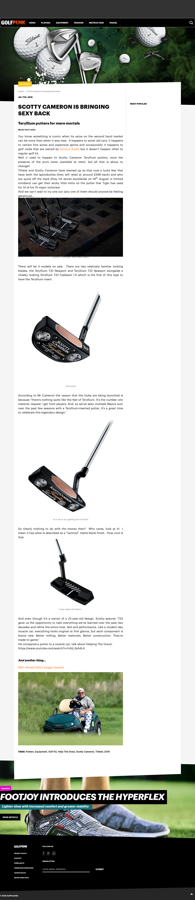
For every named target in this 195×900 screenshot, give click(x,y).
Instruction (96, 22)
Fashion (78, 22)
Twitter (48, 853)
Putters (30, 751)
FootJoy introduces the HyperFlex (82, 797)
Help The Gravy (66, 751)
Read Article (10, 817)
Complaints (19, 863)
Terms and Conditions (23, 868)
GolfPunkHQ (12, 895)
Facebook (43, 853)
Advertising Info (21, 877)
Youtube (54, 853)
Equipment (62, 22)
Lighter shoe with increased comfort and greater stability (45, 806)
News (32, 22)
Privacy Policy (20, 853)
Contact (18, 858)
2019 (107, 751)
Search (191, 22)
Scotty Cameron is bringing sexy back (43, 91)
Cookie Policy (20, 873)
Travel (113, 22)
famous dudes (69, 149)
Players (45, 22)
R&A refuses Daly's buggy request (41, 667)
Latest (21, 91)
